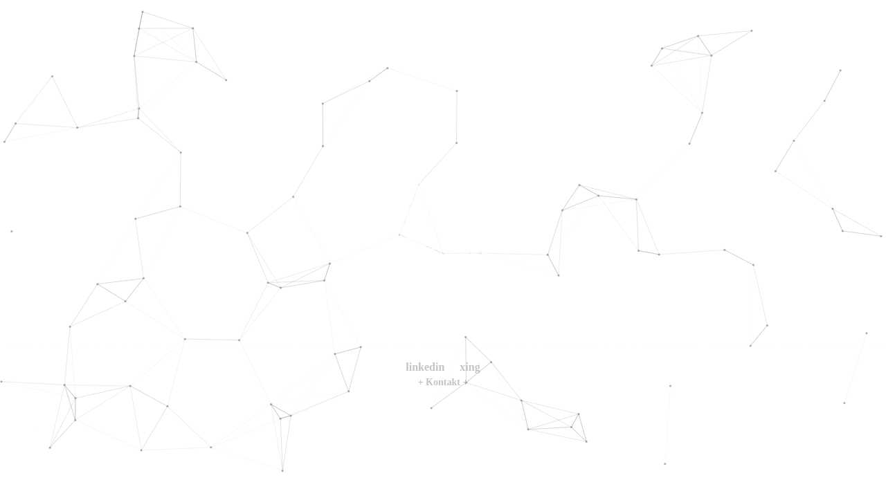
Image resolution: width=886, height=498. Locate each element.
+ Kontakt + (443, 382)
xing (470, 367)
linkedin (425, 367)
